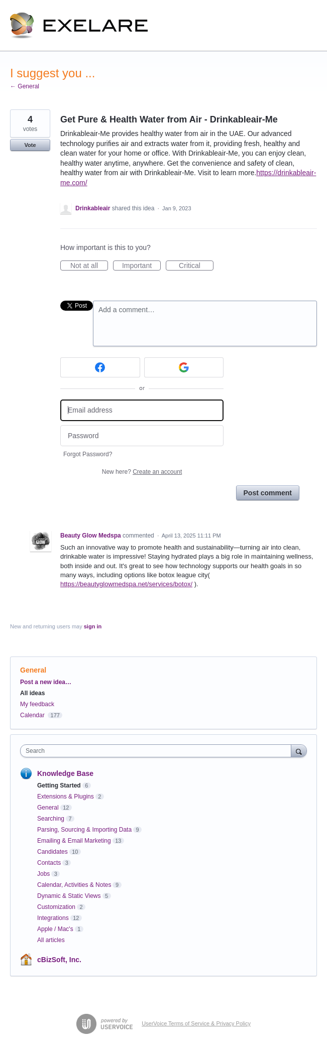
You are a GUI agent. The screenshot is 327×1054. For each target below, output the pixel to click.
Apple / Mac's (55, 929)
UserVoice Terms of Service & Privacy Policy (196, 1023)
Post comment (268, 493)
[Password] (142, 436)
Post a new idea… (45, 682)
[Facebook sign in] (100, 367)
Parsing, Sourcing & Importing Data (84, 829)
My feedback (37, 704)
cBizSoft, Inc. (59, 960)
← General (24, 86)
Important (141, 266)
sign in (92, 626)
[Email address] (142, 410)
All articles (51, 940)
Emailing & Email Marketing (74, 840)
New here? (142, 471)
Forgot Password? (87, 454)
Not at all (89, 266)
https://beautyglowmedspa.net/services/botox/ (126, 584)
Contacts (49, 862)
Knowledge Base (65, 773)
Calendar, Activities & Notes (74, 884)
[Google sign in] (184, 367)
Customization (56, 906)
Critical (196, 266)
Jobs (43, 873)
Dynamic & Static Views (69, 895)
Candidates (52, 851)
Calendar (32, 715)
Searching (50, 818)
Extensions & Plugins (65, 796)
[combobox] (158, 750)
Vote (30, 145)
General (33, 670)
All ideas (32, 693)
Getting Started (59, 785)
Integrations (53, 917)
